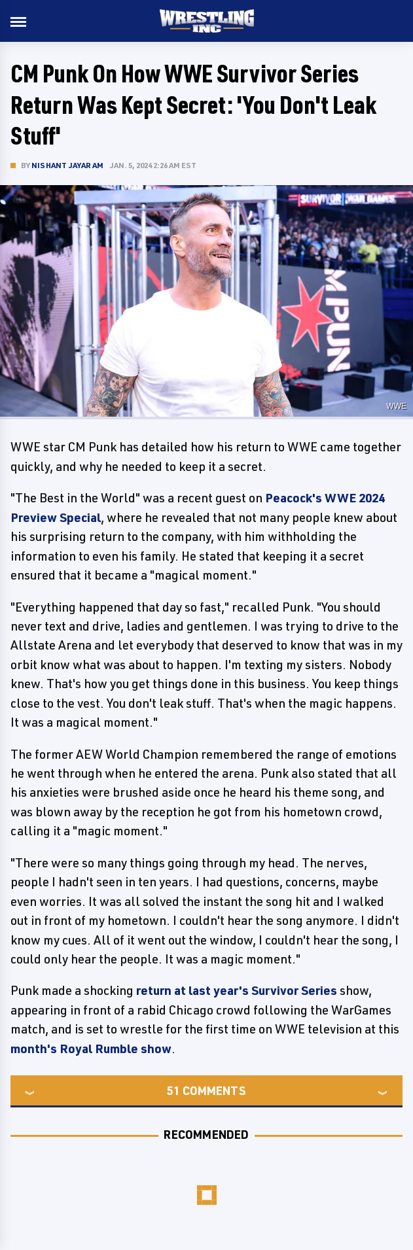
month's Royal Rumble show (90, 1048)
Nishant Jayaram (67, 165)
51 (173, 1090)
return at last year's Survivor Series (236, 990)
